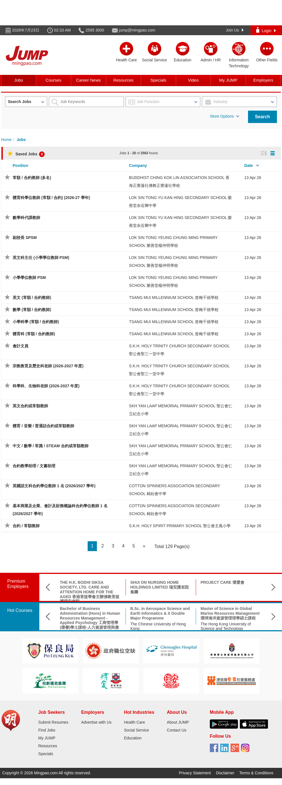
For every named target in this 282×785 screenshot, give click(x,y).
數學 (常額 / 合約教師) (32, 309)
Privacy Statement (195, 773)
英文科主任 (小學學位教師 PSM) (41, 257)
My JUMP (228, 80)
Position (20, 165)
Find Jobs (46, 730)
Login (266, 30)
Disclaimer (225, 773)
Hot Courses (19, 610)
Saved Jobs (26, 154)
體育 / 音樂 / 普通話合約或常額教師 (43, 426)
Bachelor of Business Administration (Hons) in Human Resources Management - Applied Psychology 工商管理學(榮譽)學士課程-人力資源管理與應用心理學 (90, 620)
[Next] (144, 546)
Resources (123, 80)
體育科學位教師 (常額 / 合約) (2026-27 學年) (51, 197)
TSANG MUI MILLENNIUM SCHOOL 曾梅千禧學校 (173, 297)
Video (193, 80)
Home (6, 139)
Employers (263, 80)
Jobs (18, 80)
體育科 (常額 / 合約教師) (34, 334)
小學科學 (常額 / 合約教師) (36, 321)
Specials (158, 80)
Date (248, 165)
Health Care (134, 722)
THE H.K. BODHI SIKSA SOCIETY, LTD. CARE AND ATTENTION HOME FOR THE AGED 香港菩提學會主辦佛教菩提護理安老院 (89, 591)
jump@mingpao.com (137, 30)
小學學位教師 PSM (29, 277)
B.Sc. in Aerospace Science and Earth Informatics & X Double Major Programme (160, 613)
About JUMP (178, 722)
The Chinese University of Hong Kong (158, 626)
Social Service (136, 730)
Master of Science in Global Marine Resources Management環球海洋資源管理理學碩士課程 (230, 613)
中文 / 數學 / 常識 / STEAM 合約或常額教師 (50, 446)
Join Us (235, 30)
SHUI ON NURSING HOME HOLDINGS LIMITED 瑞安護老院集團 (159, 587)
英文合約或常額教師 (30, 406)
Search (262, 116)
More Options (224, 116)
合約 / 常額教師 (26, 526)
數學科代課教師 (26, 217)
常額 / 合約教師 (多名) (32, 177)
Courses (53, 80)
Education (132, 738)
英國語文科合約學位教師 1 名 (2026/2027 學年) (54, 486)
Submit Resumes (53, 722)
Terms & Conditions (256, 773)
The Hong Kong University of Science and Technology (226, 626)
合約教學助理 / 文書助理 (34, 466)
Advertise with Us (96, 722)
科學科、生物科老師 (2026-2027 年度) (46, 386)
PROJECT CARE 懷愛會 (222, 582)
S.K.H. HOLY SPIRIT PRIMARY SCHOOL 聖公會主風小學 (179, 526)
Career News (88, 80)
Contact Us (176, 730)
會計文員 (20, 346)
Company (138, 165)
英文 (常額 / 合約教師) (32, 297)
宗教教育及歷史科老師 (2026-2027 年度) (48, 366)
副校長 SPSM (25, 237)
